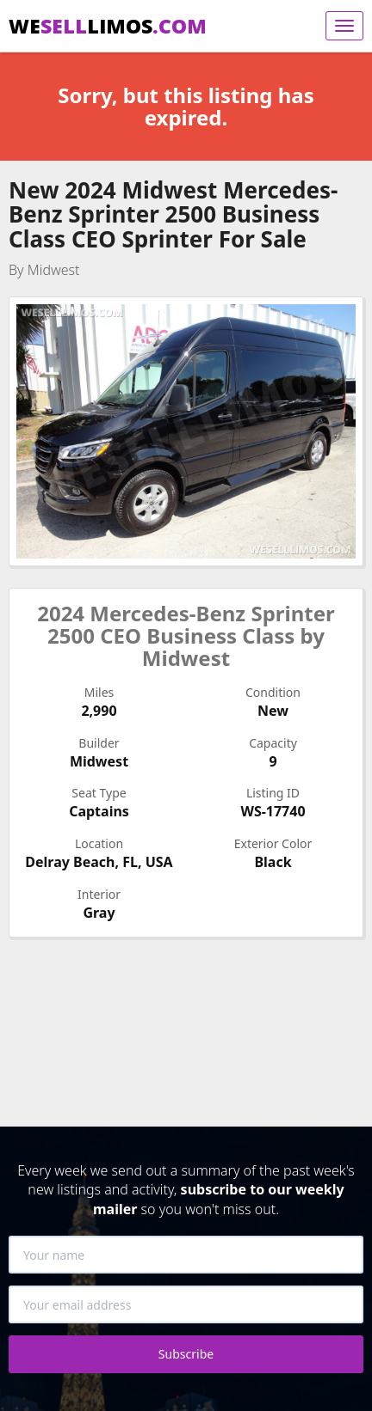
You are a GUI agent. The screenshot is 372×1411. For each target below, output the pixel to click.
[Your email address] (186, 1304)
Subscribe (186, 1354)
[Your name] (186, 1255)
